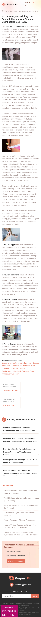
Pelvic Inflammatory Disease (26, 11)
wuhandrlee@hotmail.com (16, 556)
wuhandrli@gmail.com (14, 551)
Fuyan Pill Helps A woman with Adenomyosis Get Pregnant (21, 507)
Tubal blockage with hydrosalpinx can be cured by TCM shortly (21, 499)
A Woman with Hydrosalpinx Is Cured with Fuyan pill (19, 514)
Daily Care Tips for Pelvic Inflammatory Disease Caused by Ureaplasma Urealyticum (19, 451)
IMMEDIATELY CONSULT (16, 561)
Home (6, 11)
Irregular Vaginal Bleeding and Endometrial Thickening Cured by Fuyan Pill (20, 526)
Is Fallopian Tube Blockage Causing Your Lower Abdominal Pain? (20, 461)
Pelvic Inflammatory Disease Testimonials (19, 520)
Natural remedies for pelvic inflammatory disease (20, 363)
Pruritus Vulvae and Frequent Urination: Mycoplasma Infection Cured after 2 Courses (21, 533)
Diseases (13, 11)
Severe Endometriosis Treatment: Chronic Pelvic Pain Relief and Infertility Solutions (19, 430)
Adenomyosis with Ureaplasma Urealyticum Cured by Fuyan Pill (20, 492)
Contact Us (27, 4)
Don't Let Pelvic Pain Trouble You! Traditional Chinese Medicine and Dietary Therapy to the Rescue (20, 472)
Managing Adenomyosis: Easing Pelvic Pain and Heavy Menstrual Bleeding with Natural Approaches (19, 440)
